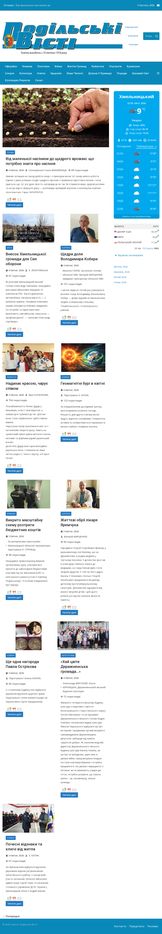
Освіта (41, 73)
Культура (25, 73)
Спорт (39, 80)
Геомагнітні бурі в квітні (83, 383)
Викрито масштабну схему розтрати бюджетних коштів (24, 525)
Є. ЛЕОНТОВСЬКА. (38, 270)
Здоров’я (56, 73)
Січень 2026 (120, 282)
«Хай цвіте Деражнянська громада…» (74, 667)
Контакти (133, 35)
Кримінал (133, 66)
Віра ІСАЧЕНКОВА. (39, 394)
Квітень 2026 (121, 266)
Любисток (97, 66)
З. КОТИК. (34, 855)
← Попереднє (11, 916)
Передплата (131, 27)
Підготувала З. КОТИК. (76, 395)
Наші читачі (75, 73)
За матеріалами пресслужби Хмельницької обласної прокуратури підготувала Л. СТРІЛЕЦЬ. (29, 545)
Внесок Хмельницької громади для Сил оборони (26, 259)
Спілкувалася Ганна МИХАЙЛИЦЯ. (48, 170)
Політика (43, 66)
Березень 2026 (122, 271)
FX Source (148, 248)
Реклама (133, 44)
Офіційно (11, 66)
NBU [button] (156, 248)
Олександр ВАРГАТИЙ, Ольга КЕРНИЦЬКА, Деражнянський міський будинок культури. (84, 687)
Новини (27, 66)
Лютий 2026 (120, 277)
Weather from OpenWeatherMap (137, 216)
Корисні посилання (130, 255)
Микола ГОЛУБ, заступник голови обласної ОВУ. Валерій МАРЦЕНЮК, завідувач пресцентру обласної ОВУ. (83, 274)
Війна (58, 66)
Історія (9, 73)
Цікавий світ (140, 73)
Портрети (115, 66)
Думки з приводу (100, 73)
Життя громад (76, 66)
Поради (122, 73)
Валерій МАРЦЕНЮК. (76, 536)
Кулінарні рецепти (17, 80)
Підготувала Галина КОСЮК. (25, 678)
